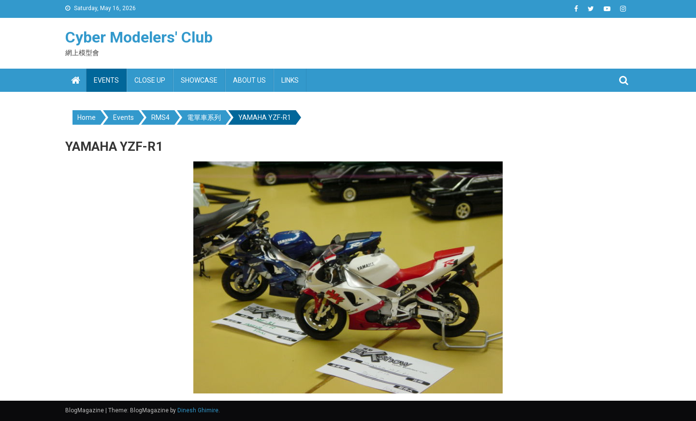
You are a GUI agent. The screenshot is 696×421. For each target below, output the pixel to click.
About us (249, 80)
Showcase (199, 80)
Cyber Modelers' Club (139, 37)
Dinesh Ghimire (197, 410)
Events (106, 80)
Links (290, 80)
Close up (149, 80)
